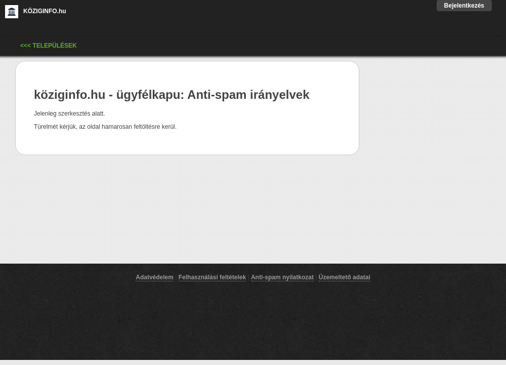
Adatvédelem (155, 277)
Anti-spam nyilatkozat (282, 277)
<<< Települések (48, 45)
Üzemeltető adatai (344, 277)
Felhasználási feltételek (212, 277)
